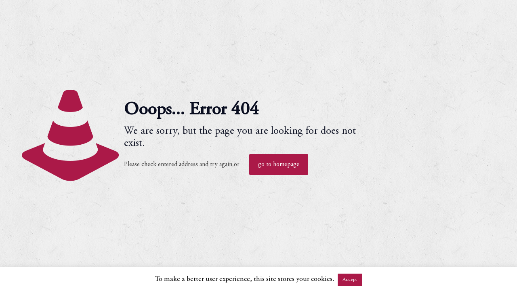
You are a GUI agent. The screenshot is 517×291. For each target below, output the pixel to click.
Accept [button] (350, 280)
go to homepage (278, 164)
